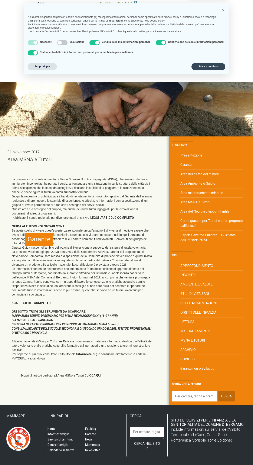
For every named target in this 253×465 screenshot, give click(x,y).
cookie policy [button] (157, 407)
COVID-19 (188, 359)
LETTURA (187, 322)
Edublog (211, 62)
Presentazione (191, 155)
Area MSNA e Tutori (29, 159)
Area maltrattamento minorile (201, 193)
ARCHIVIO (188, 350)
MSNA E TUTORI (192, 340)
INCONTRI (188, 275)
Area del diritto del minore (199, 174)
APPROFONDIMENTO (196, 266)
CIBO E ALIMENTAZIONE (199, 303)
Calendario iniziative (183, 62)
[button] (223, 397)
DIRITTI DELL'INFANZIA (198, 312)
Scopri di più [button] (42, 453)
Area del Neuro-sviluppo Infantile (205, 211)
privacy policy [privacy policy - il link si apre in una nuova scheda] (171, 404)
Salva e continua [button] (208, 453)
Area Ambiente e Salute (197, 183)
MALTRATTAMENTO (195, 331)
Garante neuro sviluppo (197, 368)
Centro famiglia (118, 62)
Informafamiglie (148, 62)
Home (41, 62)
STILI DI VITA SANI (194, 294)
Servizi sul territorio (83, 62)
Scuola (55, 62)
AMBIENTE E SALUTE (196, 284)
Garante (44, 70)
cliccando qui (36, 358)
